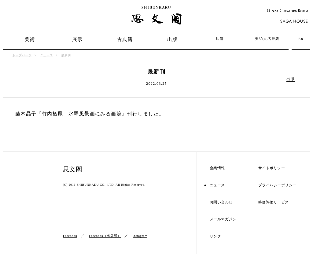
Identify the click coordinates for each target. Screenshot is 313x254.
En (300, 39)
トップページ (21, 55)
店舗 (220, 38)
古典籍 (125, 39)
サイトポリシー (271, 168)
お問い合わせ (221, 202)
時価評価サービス (273, 202)
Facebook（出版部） (105, 235)
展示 (77, 39)
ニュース (46, 55)
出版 (172, 39)
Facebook (70, 235)
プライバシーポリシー (277, 185)
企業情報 (217, 168)
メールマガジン (223, 219)
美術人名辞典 (267, 38)
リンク (215, 236)
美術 (29, 39)
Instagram (140, 235)
